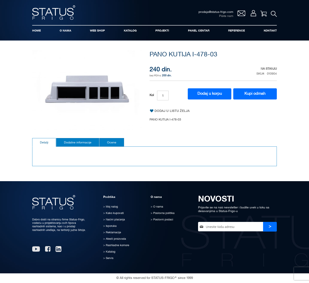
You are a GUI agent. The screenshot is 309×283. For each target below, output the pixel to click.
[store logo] (53, 12)
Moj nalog (253, 13)
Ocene (111, 142)
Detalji (44, 142)
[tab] (44, 142)
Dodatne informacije (77, 142)
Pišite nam (226, 16)
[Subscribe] (270, 227)
